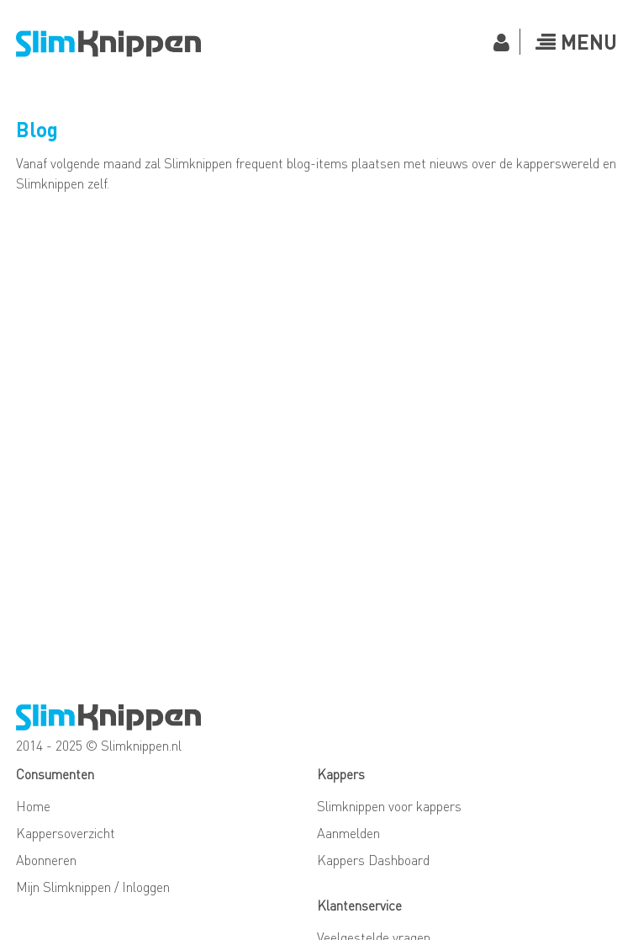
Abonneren (46, 859)
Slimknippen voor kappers (389, 806)
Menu (576, 42)
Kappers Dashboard (373, 859)
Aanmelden (348, 833)
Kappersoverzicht (65, 833)
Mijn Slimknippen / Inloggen (93, 886)
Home (33, 806)
